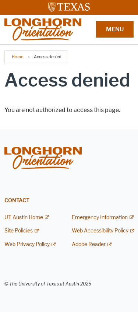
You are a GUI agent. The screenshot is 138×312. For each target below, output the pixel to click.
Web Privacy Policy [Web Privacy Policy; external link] (27, 244)
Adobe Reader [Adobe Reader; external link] (89, 244)
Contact (16, 200)
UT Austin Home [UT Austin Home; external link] (23, 217)
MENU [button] (115, 29)
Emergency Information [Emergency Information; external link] (100, 217)
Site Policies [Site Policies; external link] (18, 231)
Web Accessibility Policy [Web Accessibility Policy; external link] (100, 231)
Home (17, 56)
